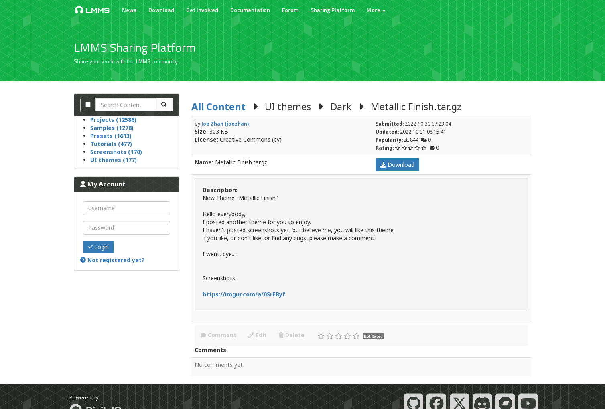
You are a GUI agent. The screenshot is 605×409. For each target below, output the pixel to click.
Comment (218, 335)
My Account (103, 184)
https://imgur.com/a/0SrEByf (244, 294)
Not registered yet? (112, 260)
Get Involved (201, 10)
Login (98, 247)
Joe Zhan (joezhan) (225, 123)
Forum (289, 10)
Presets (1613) (111, 136)
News (128, 10)
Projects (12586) (113, 120)
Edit (257, 335)
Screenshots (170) (116, 152)
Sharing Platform (332, 10)
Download (160, 10)
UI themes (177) (113, 160)
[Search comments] (88, 104)
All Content (218, 106)
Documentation (249, 10)
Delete (292, 335)
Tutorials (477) (111, 144)
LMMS (91, 9)
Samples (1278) (112, 128)
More (375, 10)
